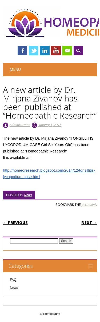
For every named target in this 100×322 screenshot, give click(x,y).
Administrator (20, 124)
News (28, 195)
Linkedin (45, 50)
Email (67, 50)
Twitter (33, 50)
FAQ (13, 280)
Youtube (56, 50)
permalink (89, 204)
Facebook (22, 50)
